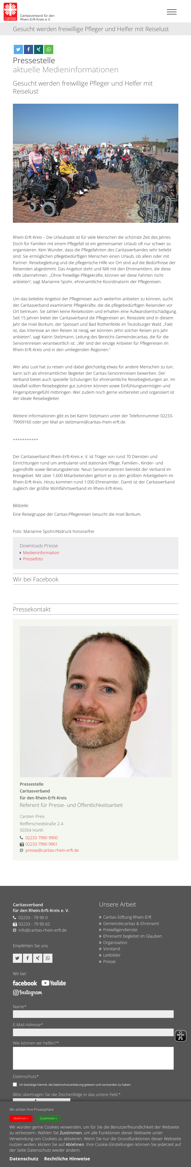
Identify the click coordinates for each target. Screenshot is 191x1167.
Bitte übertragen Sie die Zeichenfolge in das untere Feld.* (67, 1094)
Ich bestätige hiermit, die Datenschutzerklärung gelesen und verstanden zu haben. (75, 1085)
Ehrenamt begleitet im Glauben (130, 936)
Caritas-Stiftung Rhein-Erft (125, 917)
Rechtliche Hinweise (67, 1159)
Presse (107, 961)
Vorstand (109, 949)
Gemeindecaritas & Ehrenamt (129, 923)
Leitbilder (110, 955)
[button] (18, 49)
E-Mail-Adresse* (28, 1024)
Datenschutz (23, 1159)
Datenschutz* (26, 1076)
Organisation (113, 942)
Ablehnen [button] (19, 1118)
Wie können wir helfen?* (36, 1043)
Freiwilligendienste (118, 930)
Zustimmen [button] (47, 1118)
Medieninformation (39, 553)
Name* (19, 1006)
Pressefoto (31, 559)
